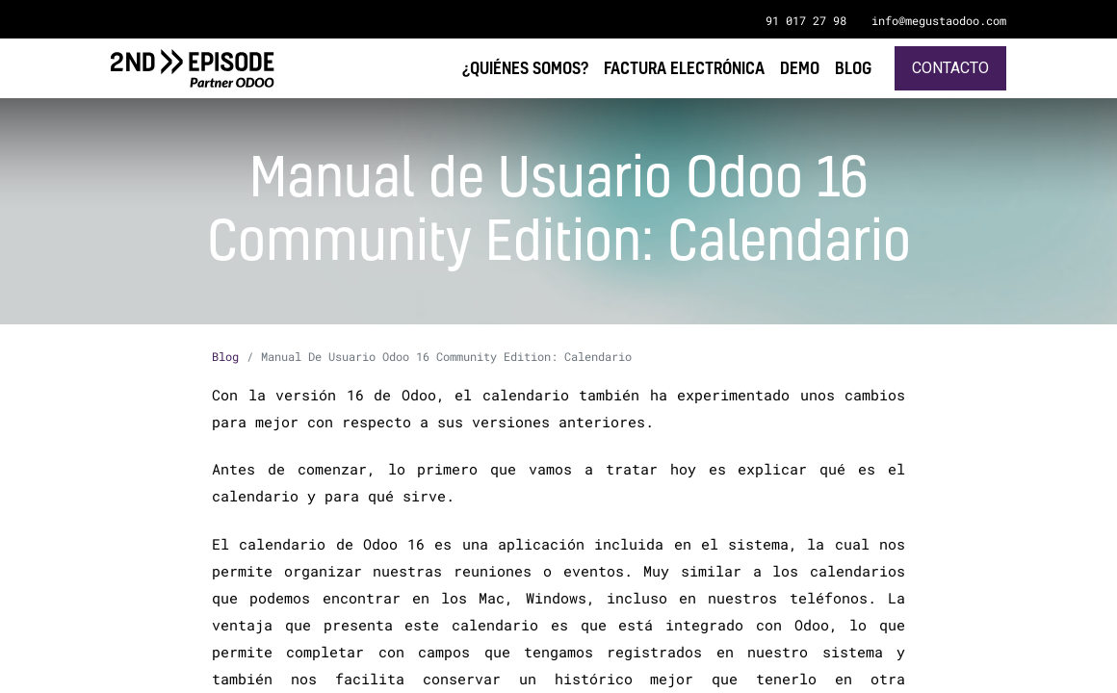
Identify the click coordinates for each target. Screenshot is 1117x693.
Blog (225, 356)
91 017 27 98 (806, 20)
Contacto (950, 68)
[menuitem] (853, 68)
